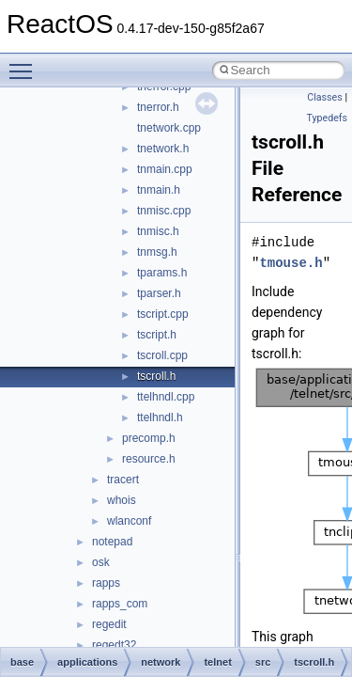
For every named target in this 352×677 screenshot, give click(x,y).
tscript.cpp (163, 314)
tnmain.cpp (164, 169)
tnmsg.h (157, 252)
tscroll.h (156, 376)
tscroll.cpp (162, 355)
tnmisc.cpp (164, 210)
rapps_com (119, 603)
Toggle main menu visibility (25, 63)
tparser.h (159, 293)
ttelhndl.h (160, 417)
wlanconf (129, 520)
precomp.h (149, 438)
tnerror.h (158, 107)
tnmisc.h (158, 231)
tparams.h (162, 272)
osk (101, 562)
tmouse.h (290, 263)
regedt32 (114, 645)
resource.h (149, 458)
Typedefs (326, 118)
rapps (106, 583)
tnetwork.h (163, 148)
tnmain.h (158, 190)
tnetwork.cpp (169, 127)
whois (121, 500)
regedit (109, 624)
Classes (324, 97)
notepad (112, 541)
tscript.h (156, 334)
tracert (123, 479)
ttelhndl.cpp (165, 396)
